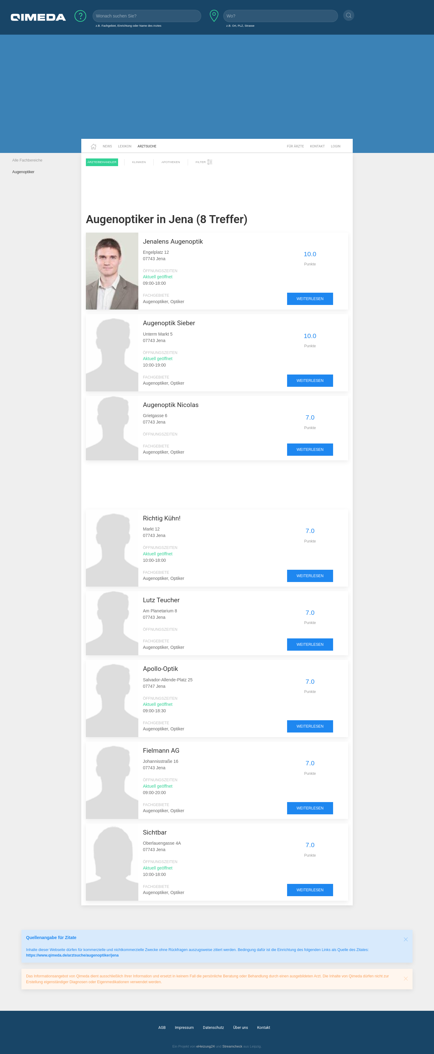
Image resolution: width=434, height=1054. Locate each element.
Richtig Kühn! (162, 518)
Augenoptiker (23, 172)
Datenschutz (213, 1027)
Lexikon (125, 146)
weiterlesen (310, 299)
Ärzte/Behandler (102, 162)
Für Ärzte (295, 146)
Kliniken (139, 162)
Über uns (240, 1027)
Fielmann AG (161, 750)
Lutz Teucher (161, 600)
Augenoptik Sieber (169, 323)
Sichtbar (155, 832)
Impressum (184, 1027)
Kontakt (317, 146)
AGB (162, 1027)
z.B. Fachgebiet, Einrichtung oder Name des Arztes (128, 25)
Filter (204, 162)
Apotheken (170, 162)
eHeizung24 (205, 1046)
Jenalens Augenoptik (173, 241)
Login (335, 146)
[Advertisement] (217, 91)
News (107, 146)
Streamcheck (232, 1046)
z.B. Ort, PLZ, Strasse (240, 25)
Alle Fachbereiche (27, 160)
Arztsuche (147, 146)
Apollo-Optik (160, 668)
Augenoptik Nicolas (171, 405)
